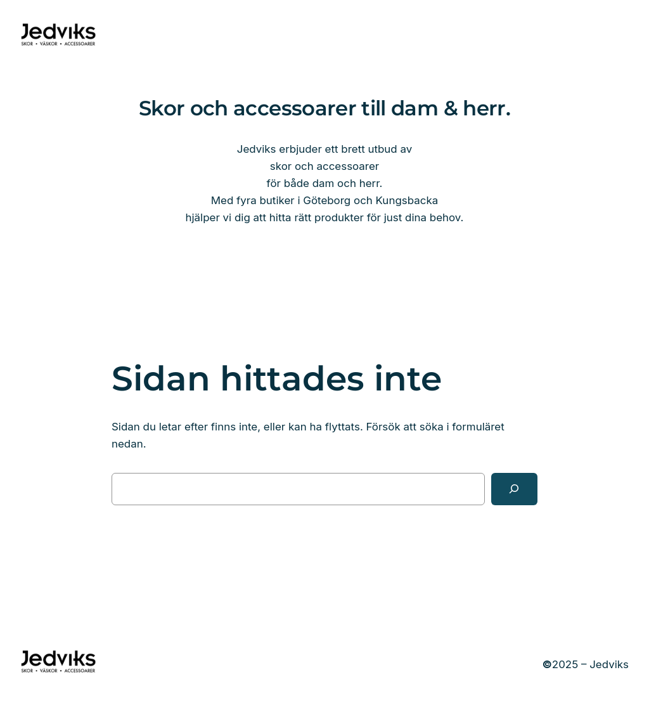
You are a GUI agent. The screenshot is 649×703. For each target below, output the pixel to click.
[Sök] (514, 489)
